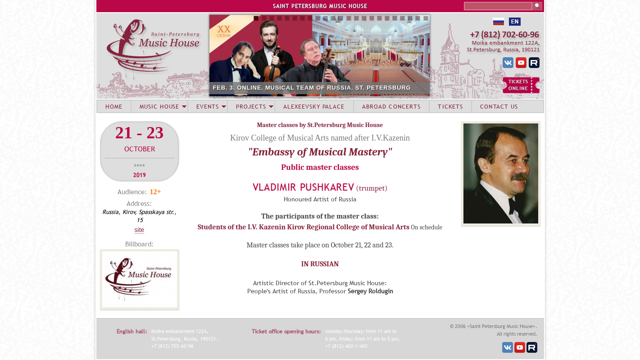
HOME (114, 106)
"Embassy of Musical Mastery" (320, 152)
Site (140, 229)
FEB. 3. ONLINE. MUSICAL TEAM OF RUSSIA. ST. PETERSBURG (312, 87)
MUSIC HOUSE (159, 106)
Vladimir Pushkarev (303, 187)
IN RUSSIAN (320, 264)
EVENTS (207, 106)
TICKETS (450, 106)
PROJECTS (251, 106)
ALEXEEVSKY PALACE (314, 106)
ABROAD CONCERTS (391, 106)
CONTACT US (499, 106)
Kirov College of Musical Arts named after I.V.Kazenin (320, 137)
